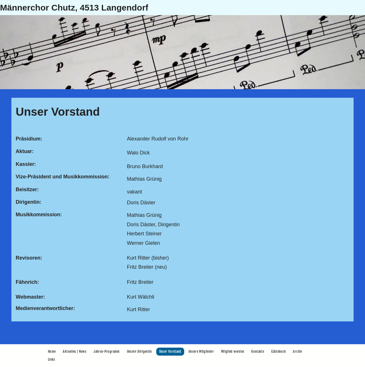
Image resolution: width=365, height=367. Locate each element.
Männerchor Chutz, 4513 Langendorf (74, 7)
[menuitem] (52, 352)
